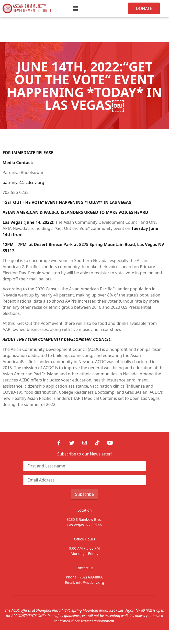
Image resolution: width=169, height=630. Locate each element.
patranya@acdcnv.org (23, 182)
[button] (75, 8)
